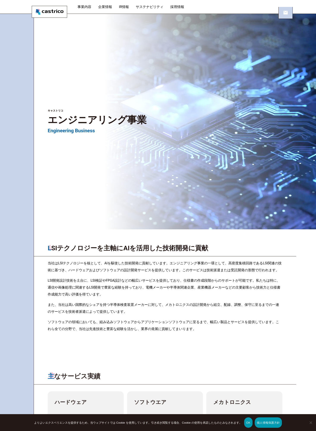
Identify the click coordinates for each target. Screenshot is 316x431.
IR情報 (128, 7)
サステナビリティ (153, 7)
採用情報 (181, 7)
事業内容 (88, 7)
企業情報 (109, 7)
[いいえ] (310, 425)
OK (248, 422)
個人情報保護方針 (268, 422)
